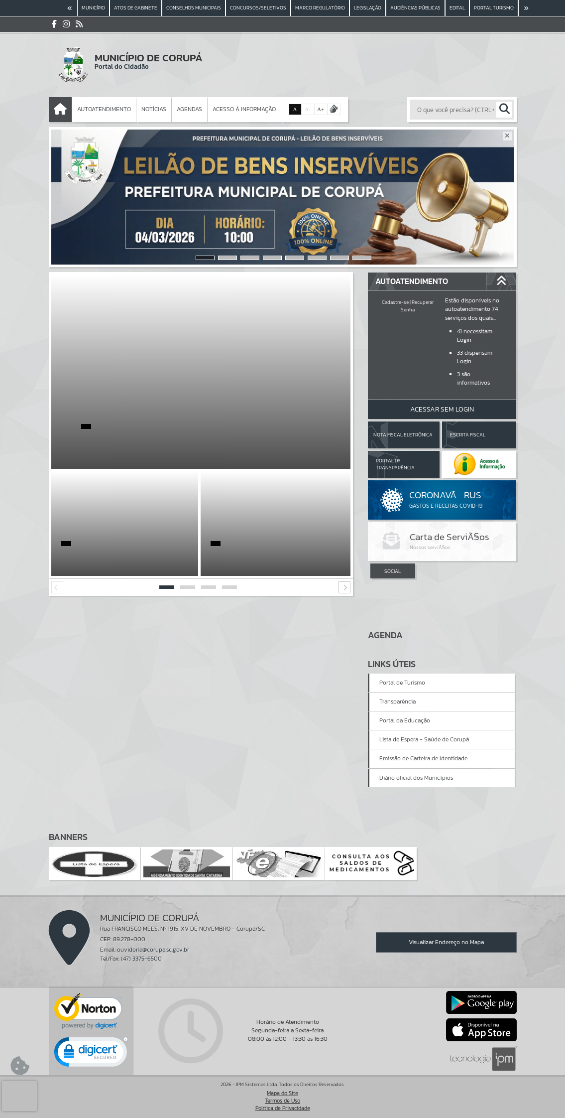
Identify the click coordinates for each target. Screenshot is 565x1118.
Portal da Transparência (395, 464)
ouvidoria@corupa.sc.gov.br (153, 949)
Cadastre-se (395, 302)
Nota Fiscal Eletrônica (403, 434)
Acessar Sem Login (442, 409)
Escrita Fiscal (467, 434)
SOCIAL (392, 571)
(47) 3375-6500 (141, 958)
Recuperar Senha (417, 305)
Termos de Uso (282, 1101)
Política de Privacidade (282, 1108)
